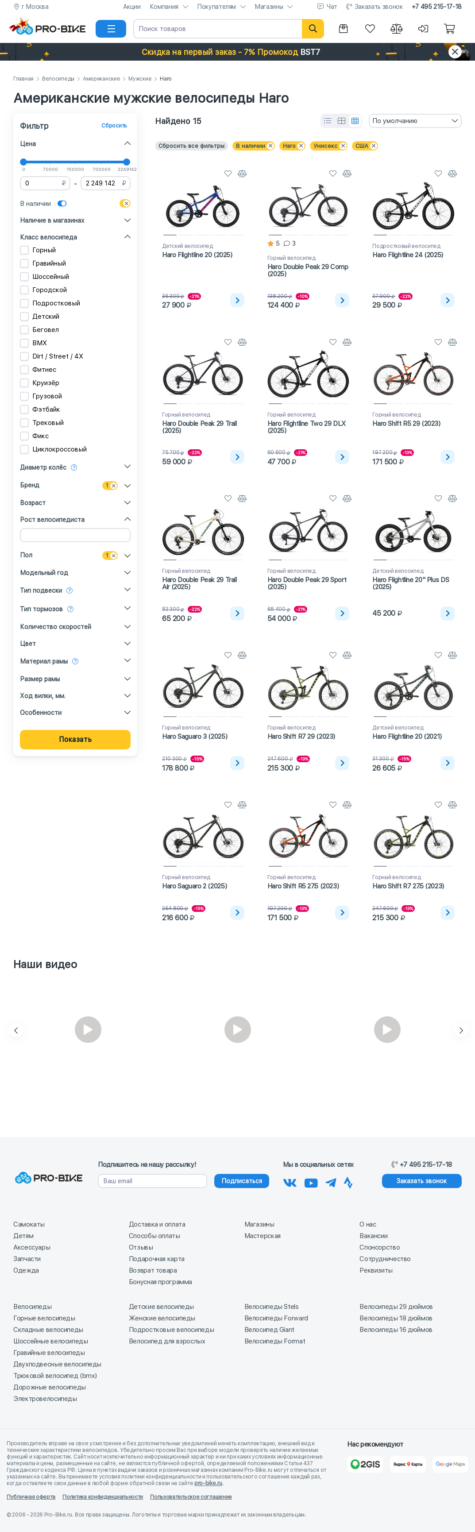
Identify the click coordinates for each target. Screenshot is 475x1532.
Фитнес (38, 369)
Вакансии (373, 1236)
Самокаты (29, 1224)
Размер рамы (40, 679)
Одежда (26, 1270)
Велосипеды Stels (271, 1307)
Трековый (42, 422)
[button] (237, 52)
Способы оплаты (154, 1236)
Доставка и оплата (157, 1224)
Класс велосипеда (48, 237)
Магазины (269, 6)
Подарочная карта (157, 1259)
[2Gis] (365, 1464)
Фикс (34, 436)
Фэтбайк (40, 409)
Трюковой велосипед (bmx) (55, 1376)
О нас (367, 1224)
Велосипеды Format (274, 1341)
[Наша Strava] (348, 1181)
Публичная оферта (31, 1497)
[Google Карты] (450, 1464)
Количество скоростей (55, 626)
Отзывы (141, 1247)
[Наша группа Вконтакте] (290, 1181)
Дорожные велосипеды (49, 1387)
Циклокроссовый (53, 449)
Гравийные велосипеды (49, 1353)
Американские (101, 79)
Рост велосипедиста (52, 519)
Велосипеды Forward (276, 1318)
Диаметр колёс (43, 467)
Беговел (39, 329)
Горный (38, 250)
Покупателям (216, 6)
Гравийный (43, 263)
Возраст (33, 502)
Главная (23, 79)
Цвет (28, 643)
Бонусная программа (160, 1282)
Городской (43, 290)
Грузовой (41, 396)
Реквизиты (376, 1270)
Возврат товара (153, 1270)
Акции (132, 6)
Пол (26, 555)
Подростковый (50, 303)
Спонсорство (379, 1247)
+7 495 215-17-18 (437, 6)
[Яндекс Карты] (408, 1464)
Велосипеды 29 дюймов (396, 1307)
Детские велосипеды (161, 1307)
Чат (332, 6)
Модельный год (44, 572)
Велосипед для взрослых (167, 1341)
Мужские (139, 79)
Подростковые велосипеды (171, 1330)
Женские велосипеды (162, 1318)
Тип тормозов (41, 609)
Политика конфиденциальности (102, 1497)
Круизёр (39, 382)
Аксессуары (31, 1247)
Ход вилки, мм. (43, 695)
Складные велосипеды (48, 1330)
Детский (39, 316)
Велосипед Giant (269, 1330)
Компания (164, 6)
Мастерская (262, 1236)
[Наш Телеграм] (330, 1181)
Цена (28, 143)
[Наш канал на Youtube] (311, 1181)
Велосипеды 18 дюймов (396, 1318)
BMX (33, 343)
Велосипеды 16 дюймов (396, 1330)
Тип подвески (41, 590)
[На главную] (51, 28)
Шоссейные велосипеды (50, 1341)
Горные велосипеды (44, 1318)
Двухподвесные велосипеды (57, 1364)
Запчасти (27, 1259)
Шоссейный (44, 276)
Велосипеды (58, 79)
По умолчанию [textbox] (394, 120)
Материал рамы (44, 661)
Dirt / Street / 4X (51, 356)
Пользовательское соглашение (191, 1497)
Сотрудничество (385, 1259)
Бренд (29, 485)
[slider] (23, 162)
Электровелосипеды (45, 1399)
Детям (23, 1236)
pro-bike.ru (208, 1483)
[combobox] (415, 121)
